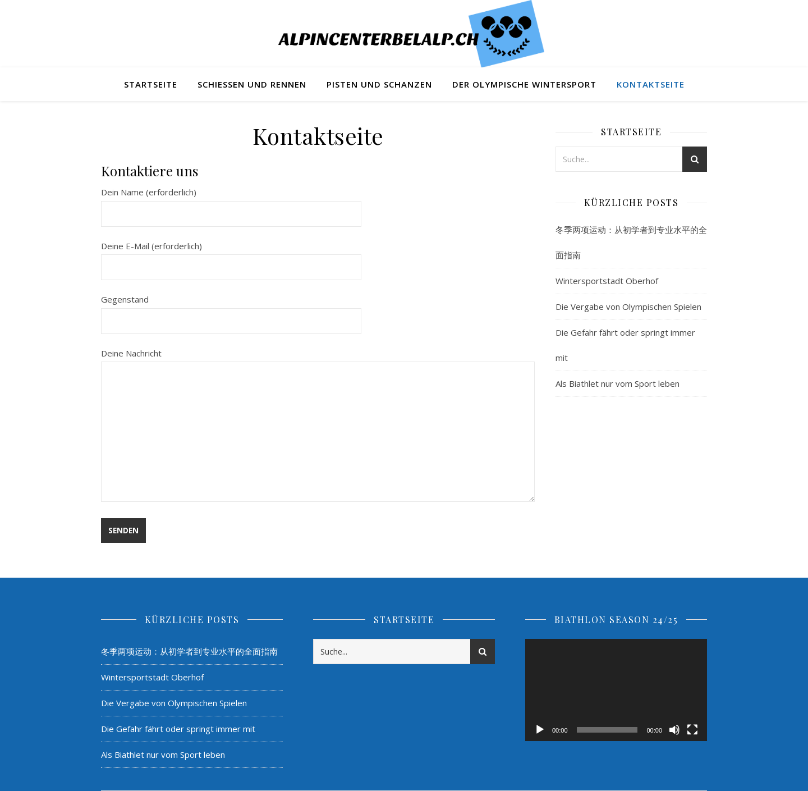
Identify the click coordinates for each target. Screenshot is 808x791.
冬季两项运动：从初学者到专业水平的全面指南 (189, 651)
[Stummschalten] (674, 729)
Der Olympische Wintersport (524, 84)
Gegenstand (231, 310)
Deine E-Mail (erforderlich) (231, 256)
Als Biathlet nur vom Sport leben (618, 383)
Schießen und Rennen (252, 84)
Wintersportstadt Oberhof (607, 280)
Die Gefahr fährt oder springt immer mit (178, 728)
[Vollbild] (692, 729)
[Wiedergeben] (539, 729)
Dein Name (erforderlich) (231, 202)
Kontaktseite (651, 84)
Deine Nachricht (318, 426)
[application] (616, 690)
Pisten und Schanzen (379, 84)
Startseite (150, 84)
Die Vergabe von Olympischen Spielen (628, 306)
